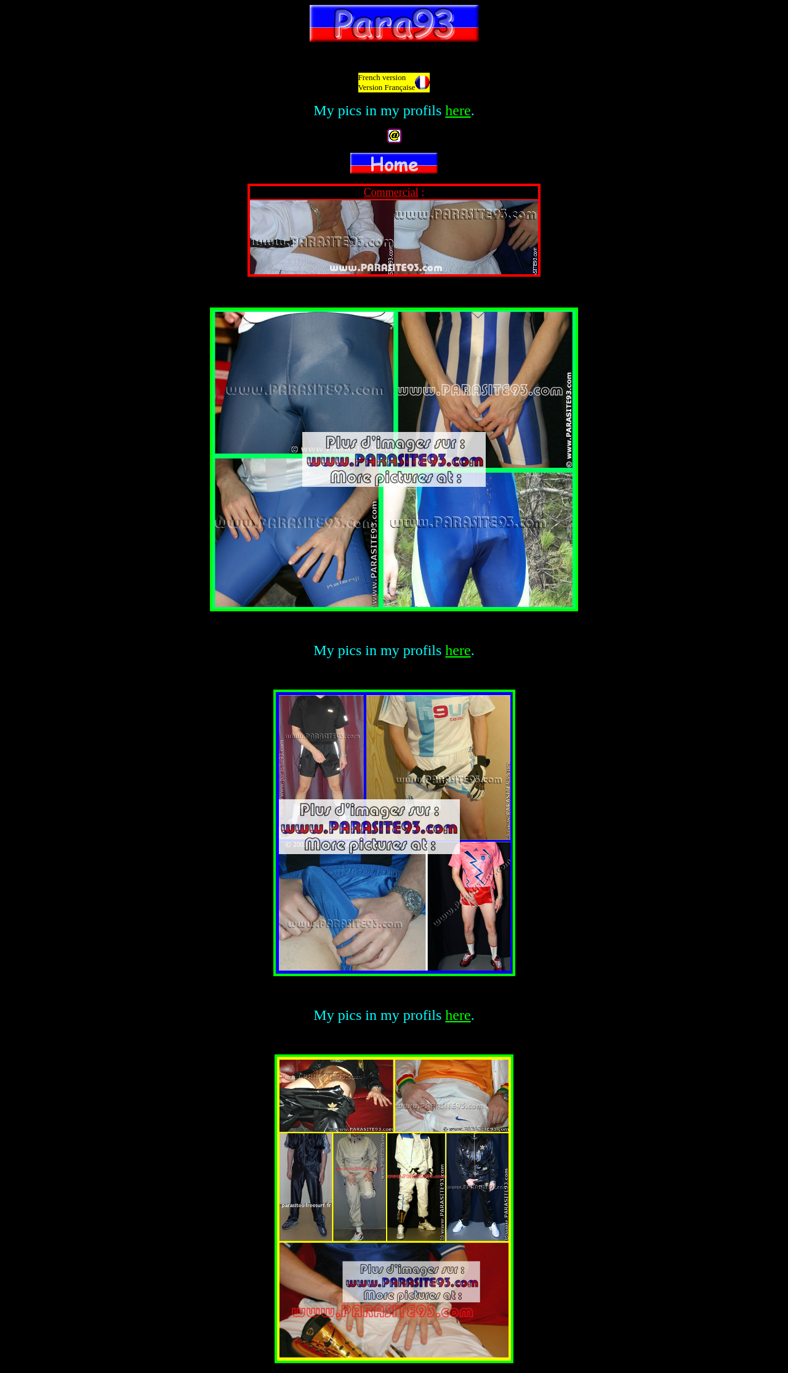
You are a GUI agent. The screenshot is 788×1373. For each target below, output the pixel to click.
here (457, 110)
